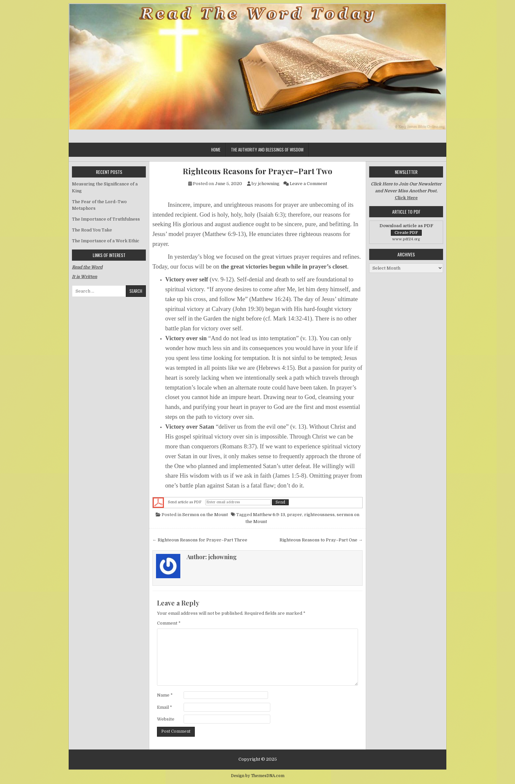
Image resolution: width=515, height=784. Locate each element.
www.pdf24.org (406, 239)
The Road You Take (92, 229)
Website (165, 719)
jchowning (269, 183)
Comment (169, 623)
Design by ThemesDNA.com (257, 775)
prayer (294, 514)
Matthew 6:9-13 (269, 514)
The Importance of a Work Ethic (105, 240)
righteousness (319, 514)
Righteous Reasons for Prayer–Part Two (257, 171)
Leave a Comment (308, 183)
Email (164, 707)
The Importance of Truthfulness (106, 219)
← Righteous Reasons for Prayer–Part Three (199, 539)
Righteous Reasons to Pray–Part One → (321, 539)
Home (215, 149)
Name (165, 695)
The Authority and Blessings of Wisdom (267, 149)
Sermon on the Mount (205, 514)
